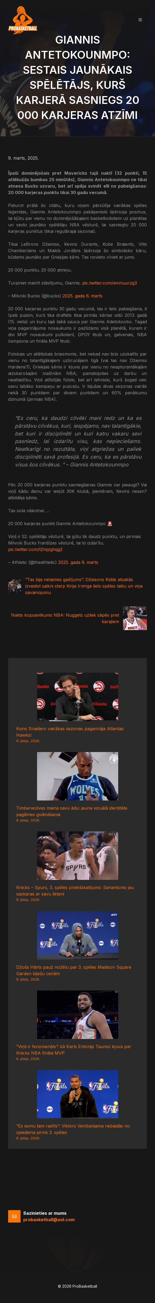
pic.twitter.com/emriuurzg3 (109, 283)
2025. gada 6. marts (82, 295)
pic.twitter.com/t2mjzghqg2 (35, 549)
